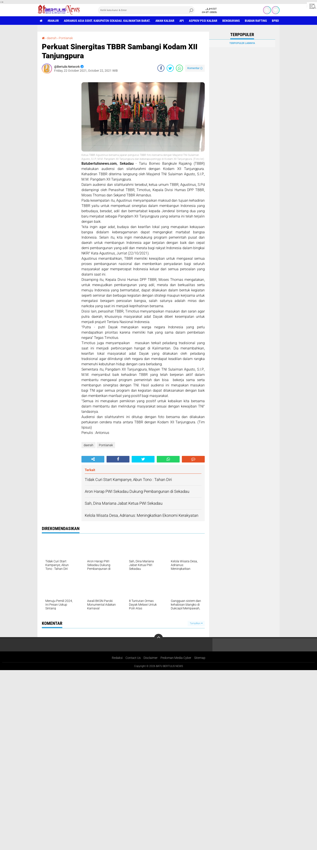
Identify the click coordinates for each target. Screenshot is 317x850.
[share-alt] (92, 459)
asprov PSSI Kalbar (203, 20)
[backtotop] (158, 638)
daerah (52, 38)
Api (181, 20)
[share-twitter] (170, 68)
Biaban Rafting (256, 20)
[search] (146, 10)
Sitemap (199, 658)
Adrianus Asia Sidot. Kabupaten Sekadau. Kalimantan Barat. (107, 20)
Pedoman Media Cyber (175, 658)
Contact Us (133, 658)
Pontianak (66, 38)
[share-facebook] (160, 68)
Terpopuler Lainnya (242, 43)
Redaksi (117, 658)
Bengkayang (231, 20)
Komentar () (195, 68)
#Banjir (53, 20)
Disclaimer (151, 658)
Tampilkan (196, 623)
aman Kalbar (164, 20)
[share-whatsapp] (179, 68)
